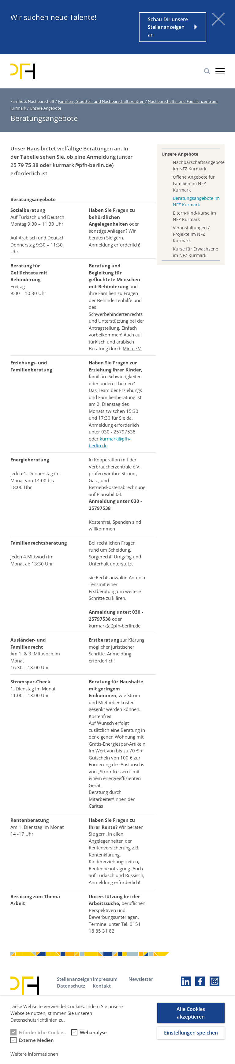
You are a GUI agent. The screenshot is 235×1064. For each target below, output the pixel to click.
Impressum (105, 979)
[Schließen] (218, 19)
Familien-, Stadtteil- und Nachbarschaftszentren (101, 101)
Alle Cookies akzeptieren (191, 1018)
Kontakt (102, 986)
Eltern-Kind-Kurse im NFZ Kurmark (194, 216)
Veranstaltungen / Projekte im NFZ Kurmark (191, 234)
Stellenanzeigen (74, 979)
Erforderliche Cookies (42, 1038)
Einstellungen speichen (191, 1038)
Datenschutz (71, 986)
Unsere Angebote (45, 108)
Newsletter (141, 979)
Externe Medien (36, 1045)
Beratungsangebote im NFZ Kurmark (196, 201)
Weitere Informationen (34, 1059)
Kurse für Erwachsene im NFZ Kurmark (195, 252)
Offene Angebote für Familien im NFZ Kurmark (194, 183)
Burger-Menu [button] (220, 71)
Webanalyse (93, 1038)
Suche (207, 71)
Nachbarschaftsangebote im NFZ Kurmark (196, 165)
